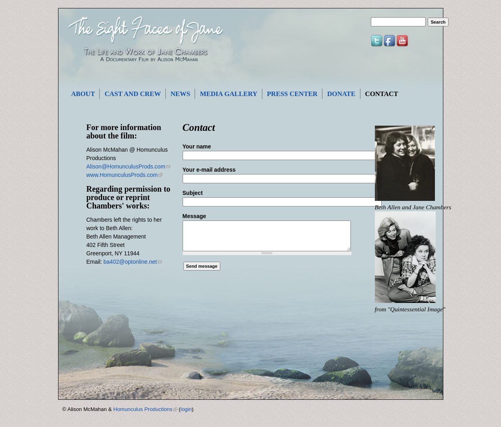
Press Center (292, 94)
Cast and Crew (133, 94)
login (186, 409)
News (180, 94)
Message (194, 216)
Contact (381, 94)
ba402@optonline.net (132, 262)
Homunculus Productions (145, 409)
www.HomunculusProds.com (125, 175)
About (83, 94)
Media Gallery (228, 94)
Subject (193, 193)
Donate (341, 94)
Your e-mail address (209, 169)
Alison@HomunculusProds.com (128, 166)
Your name (197, 146)
